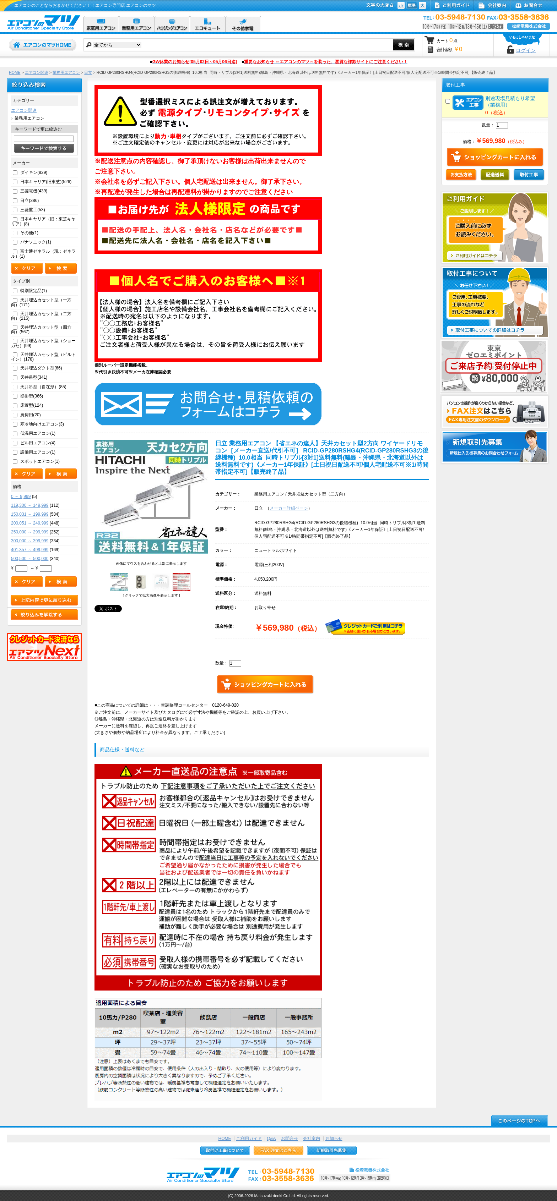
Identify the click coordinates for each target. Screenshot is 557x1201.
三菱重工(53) (32, 209)
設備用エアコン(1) (37, 452)
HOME (14, 72)
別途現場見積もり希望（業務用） (494, 101)
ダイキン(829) (33, 172)
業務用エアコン (66, 72)
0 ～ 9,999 (21, 496)
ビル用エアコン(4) (37, 442)
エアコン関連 (36, 72)
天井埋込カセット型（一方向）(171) (41, 302)
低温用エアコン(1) (37, 433)
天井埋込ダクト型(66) (41, 368)
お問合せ (289, 1138)
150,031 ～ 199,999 (29, 514)
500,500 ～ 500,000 (29, 558)
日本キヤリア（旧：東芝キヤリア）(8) (43, 221)
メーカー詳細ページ (289, 508)
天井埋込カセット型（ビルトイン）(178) (43, 357)
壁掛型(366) (31, 396)
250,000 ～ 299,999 (29, 532)
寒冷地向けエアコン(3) (42, 424)
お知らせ (333, 1138)
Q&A (271, 1138)
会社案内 (311, 1138)
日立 (88, 72)
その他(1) (29, 232)
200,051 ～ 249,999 (29, 523)
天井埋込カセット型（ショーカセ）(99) (43, 343)
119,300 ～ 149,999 (29, 505)
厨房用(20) (30, 414)
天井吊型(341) (33, 377)
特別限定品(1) (33, 290)
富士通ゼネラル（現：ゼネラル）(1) (43, 253)
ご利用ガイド (249, 1138)
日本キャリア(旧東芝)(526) (45, 181)
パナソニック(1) (35, 242)
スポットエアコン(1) (40, 461)
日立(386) (29, 200)
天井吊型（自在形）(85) (43, 386)
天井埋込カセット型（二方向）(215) (41, 316)
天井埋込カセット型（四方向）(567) (41, 329)
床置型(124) (31, 405)
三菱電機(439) (33, 190)
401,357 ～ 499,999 (29, 549)
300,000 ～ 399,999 (29, 540)
